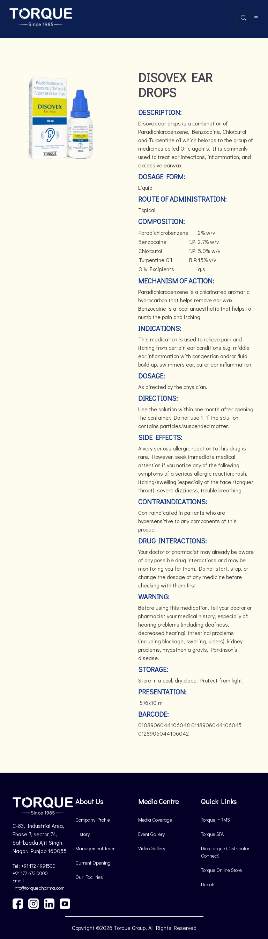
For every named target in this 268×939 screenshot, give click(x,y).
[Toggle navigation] (256, 17)
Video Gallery (151, 848)
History (82, 834)
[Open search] (243, 17)
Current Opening (93, 862)
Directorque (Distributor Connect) (225, 852)
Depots (208, 884)
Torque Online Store (221, 870)
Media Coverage (155, 819)
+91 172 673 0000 (30, 873)
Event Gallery (151, 834)
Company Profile (92, 819)
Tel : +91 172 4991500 (34, 865)
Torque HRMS (215, 819)
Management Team (95, 848)
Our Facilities (89, 877)
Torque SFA (212, 834)
